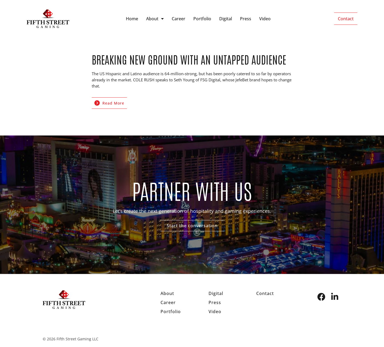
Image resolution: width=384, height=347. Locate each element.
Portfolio (202, 19)
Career (178, 19)
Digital (225, 19)
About (155, 18)
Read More (109, 103)
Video (265, 19)
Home (132, 19)
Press (245, 19)
